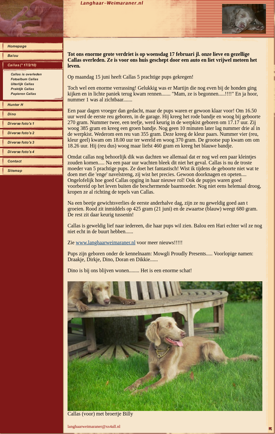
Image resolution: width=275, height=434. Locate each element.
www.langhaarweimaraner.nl (105, 242)
